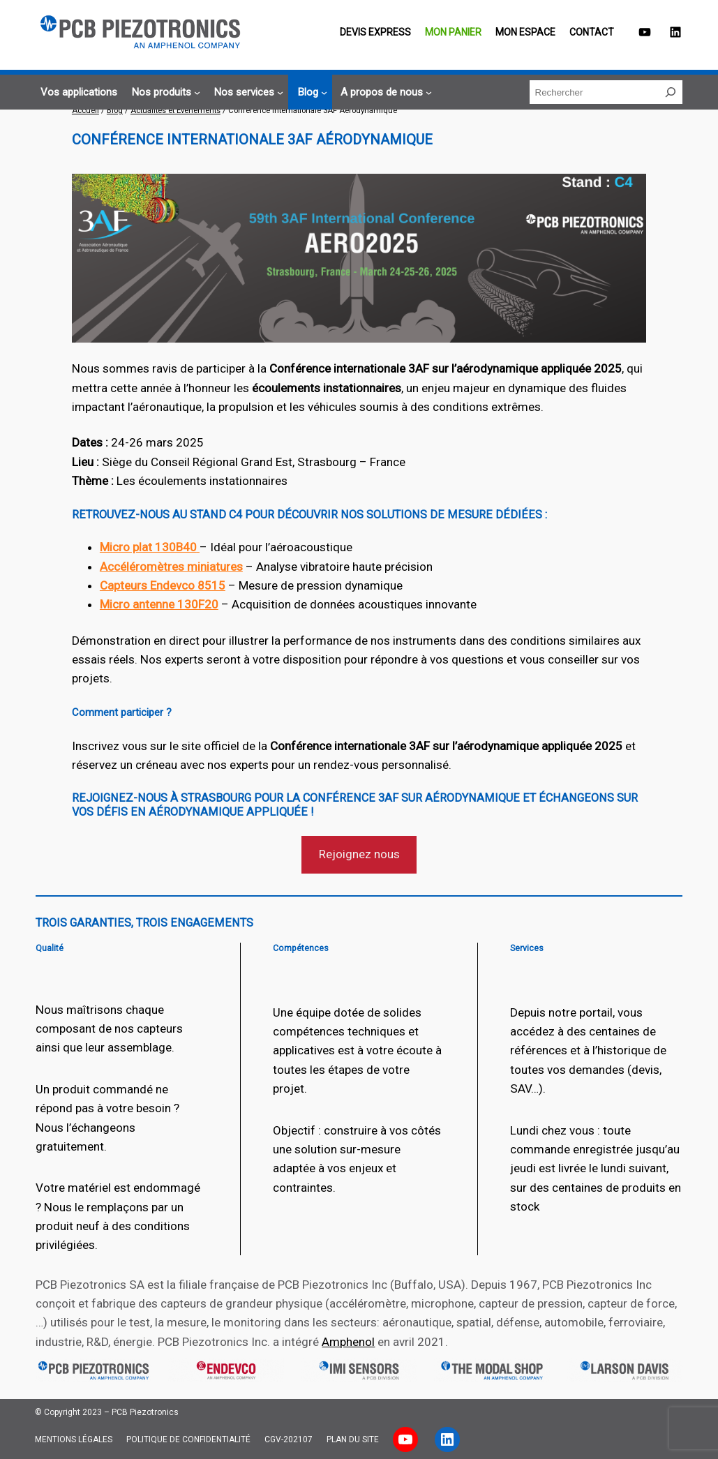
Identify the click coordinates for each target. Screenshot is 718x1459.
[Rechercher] (670, 92)
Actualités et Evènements (175, 110)
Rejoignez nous (359, 854)
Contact (591, 32)
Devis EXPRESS (375, 32)
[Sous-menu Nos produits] (163, 92)
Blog (115, 110)
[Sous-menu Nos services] (246, 92)
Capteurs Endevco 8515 (162, 585)
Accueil (85, 110)
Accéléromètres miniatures (171, 567)
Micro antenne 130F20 (159, 604)
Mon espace (525, 32)
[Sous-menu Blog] (310, 92)
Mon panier (453, 32)
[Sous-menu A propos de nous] (384, 92)
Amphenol (348, 1342)
